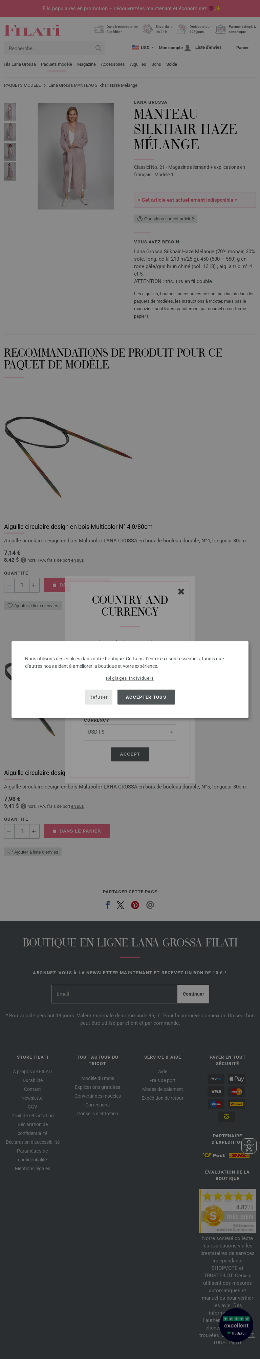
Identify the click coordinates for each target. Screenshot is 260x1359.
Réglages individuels (130, 677)
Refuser (98, 697)
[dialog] (130, 679)
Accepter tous (146, 697)
